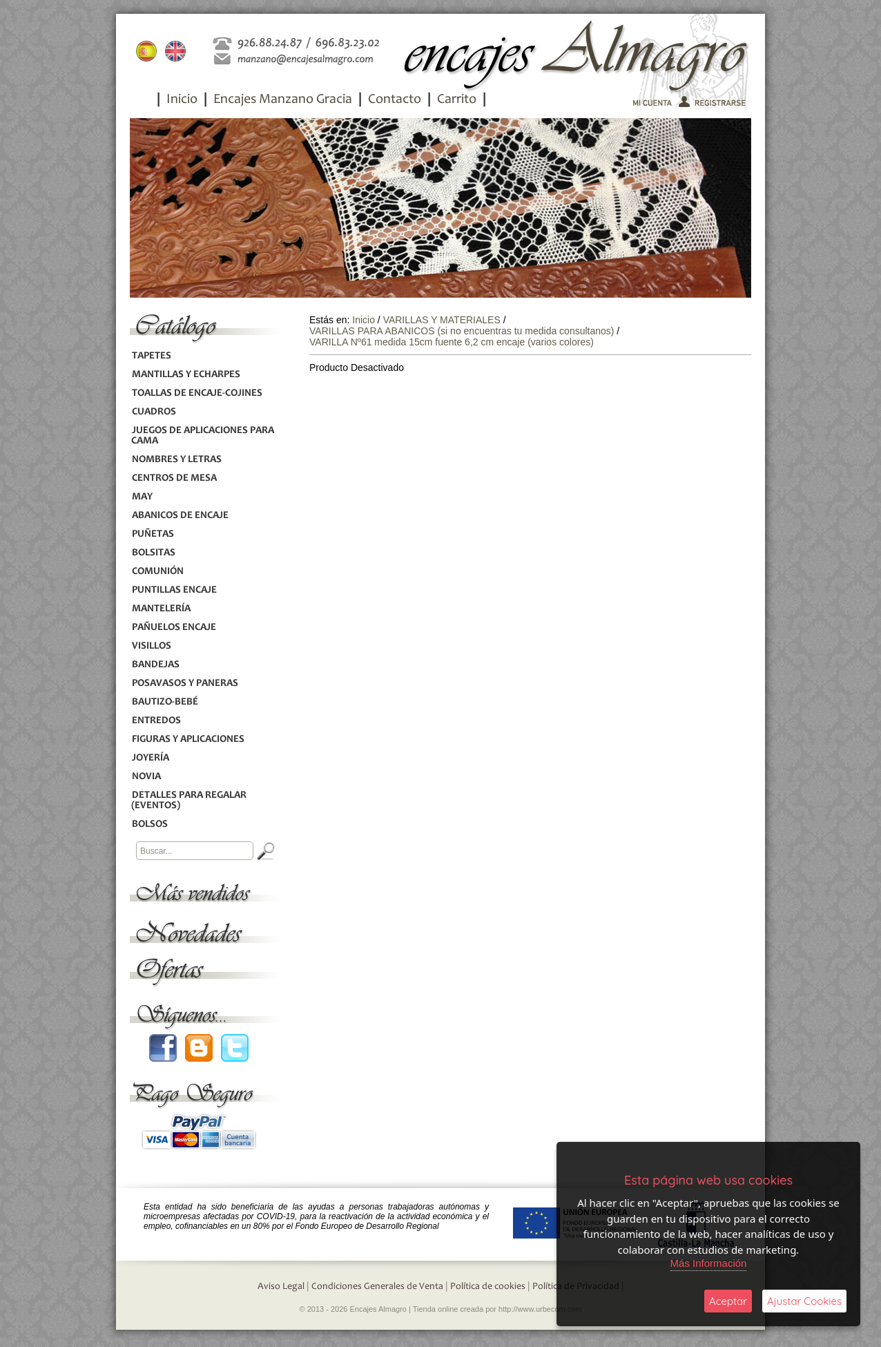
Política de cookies (487, 1287)
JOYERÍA (150, 758)
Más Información (708, 1263)
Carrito (456, 100)
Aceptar (728, 1301)
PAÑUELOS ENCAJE (173, 627)
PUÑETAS (152, 534)
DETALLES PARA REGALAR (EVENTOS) (188, 800)
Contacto (394, 100)
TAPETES (151, 356)
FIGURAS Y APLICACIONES (187, 739)
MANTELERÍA (161, 609)
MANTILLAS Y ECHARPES (185, 375)
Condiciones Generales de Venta (377, 1287)
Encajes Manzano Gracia (282, 100)
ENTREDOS (156, 721)
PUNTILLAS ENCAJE (174, 590)
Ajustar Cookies (804, 1301)
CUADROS (153, 412)
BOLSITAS (153, 553)
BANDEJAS (155, 665)
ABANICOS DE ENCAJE (180, 515)
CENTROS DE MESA (174, 478)
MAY (142, 497)
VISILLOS (151, 646)
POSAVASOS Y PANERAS (184, 683)
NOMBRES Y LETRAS (176, 460)
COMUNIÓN (157, 571)
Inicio (181, 100)
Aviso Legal (281, 1287)
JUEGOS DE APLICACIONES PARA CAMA (202, 436)
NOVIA (146, 777)
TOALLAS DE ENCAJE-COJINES (196, 393)
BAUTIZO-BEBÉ (164, 702)
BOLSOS (149, 824)
